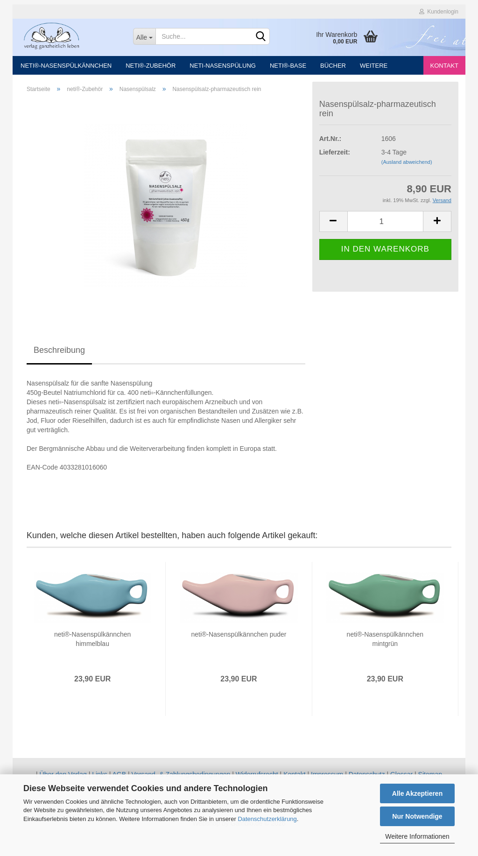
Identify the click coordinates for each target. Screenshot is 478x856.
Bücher (333, 65)
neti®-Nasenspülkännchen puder (238, 639)
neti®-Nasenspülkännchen (66, 65)
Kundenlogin (438, 11)
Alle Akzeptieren (417, 793)
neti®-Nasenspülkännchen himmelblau (92, 643)
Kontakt (444, 65)
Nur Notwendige (417, 816)
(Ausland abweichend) (406, 166)
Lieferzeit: (334, 157)
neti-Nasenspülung (223, 65)
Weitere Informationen (417, 836)
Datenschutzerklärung (267, 818)
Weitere (373, 65)
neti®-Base (288, 65)
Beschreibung (59, 354)
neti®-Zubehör (151, 65)
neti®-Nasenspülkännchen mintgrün (385, 643)
